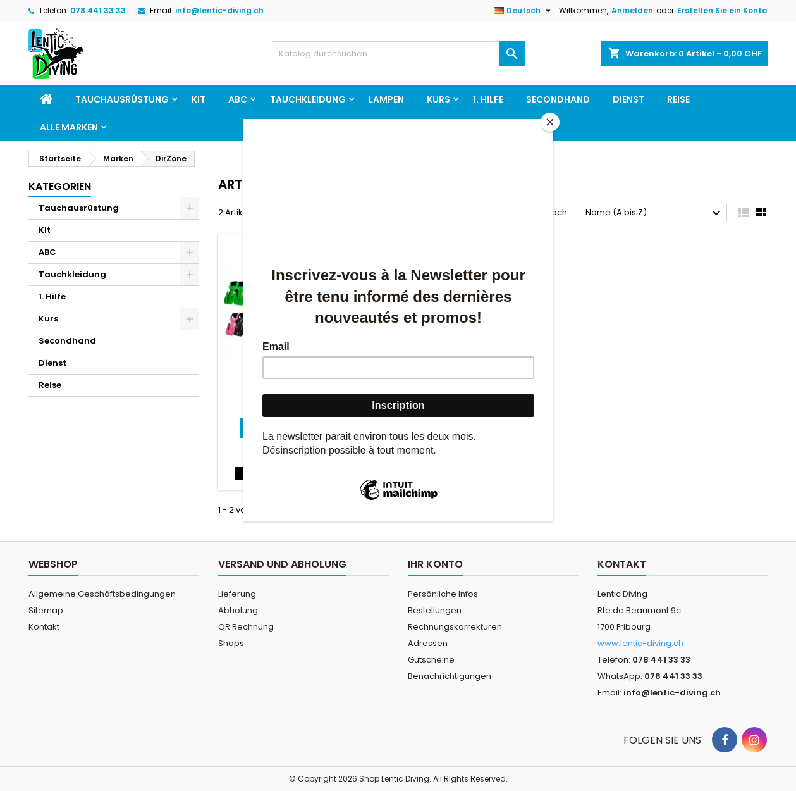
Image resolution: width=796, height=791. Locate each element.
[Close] (550, 122)
